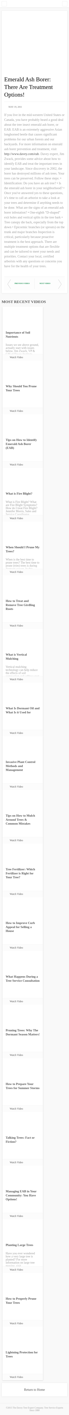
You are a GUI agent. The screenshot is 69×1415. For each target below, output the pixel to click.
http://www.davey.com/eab (21, 154)
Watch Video (16, 357)
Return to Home (34, 1389)
